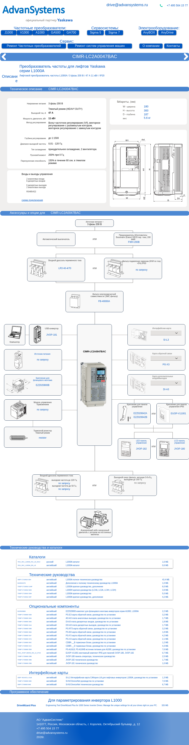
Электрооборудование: (159, 28)
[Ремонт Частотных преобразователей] (34, 46)
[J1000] (8, 32)
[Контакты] (173, 46)
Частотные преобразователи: (40, 28)
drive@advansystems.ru (127, 5)
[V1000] (24, 32)
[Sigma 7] (114, 32)
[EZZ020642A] (140, 413)
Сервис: (67, 41)
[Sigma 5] (95, 32)
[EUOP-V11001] (178, 413)
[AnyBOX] (149, 32)
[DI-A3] (166, 389)
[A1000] (40, 32)
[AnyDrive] (167, 32)
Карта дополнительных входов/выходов (162, 377)
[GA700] (71, 32)
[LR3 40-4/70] (65, 268)
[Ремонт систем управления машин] (100, 46)
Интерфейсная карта (161, 328)
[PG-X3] (166, 364)
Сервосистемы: (105, 28)
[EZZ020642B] (140, 417)
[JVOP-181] (51, 335)
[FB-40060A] (104, 301)
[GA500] (55, 32)
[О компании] (151, 46)
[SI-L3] (166, 340)
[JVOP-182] (141, 449)
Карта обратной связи (162, 354)
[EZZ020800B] (42, 385)
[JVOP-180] (179, 449)
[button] (133, 242)
